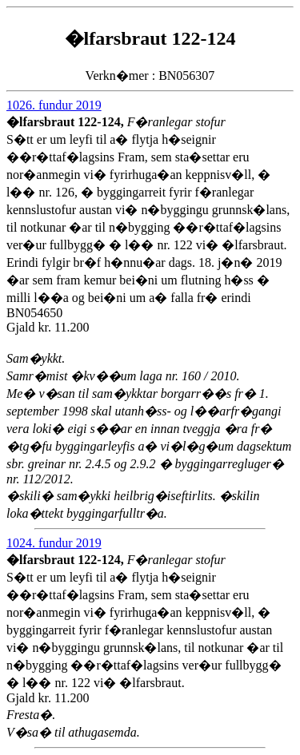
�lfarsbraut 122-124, (66, 122)
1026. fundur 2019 (54, 105)
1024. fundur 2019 (54, 543)
